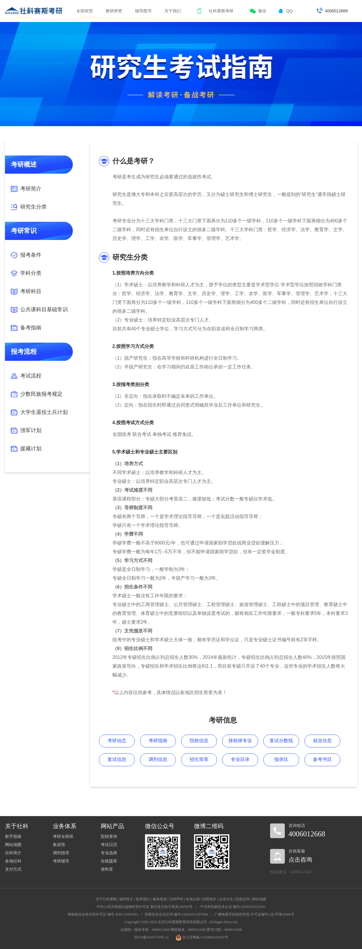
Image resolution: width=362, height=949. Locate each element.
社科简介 (13, 853)
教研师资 (114, 11)
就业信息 (322, 740)
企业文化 (226, 899)
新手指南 (13, 836)
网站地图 (13, 845)
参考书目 (322, 759)
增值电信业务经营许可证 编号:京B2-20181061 (103, 914)
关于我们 (172, 11)
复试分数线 (281, 740)
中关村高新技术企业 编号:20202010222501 (232, 907)
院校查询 (109, 836)
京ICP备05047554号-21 (151, 937)
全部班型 (84, 11)
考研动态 (116, 740)
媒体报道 (160, 899)
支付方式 (13, 869)
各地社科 (13, 861)
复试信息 (116, 759)
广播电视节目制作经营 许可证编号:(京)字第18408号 (254, 914)
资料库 (107, 869)
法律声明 (176, 899)
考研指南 (158, 740)
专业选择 (109, 853)
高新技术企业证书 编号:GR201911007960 (176, 914)
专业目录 (240, 759)
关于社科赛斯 (106, 899)
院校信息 (199, 740)
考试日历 (109, 845)
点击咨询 (300, 859)
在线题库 (109, 861)
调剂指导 (61, 853)
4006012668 (336, 11)
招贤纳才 (209, 899)
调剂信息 (158, 759)
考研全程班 (63, 836)
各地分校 (193, 899)
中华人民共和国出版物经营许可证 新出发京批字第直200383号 (145, 907)
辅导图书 (143, 11)
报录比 (281, 759)
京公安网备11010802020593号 (202, 937)
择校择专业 (240, 740)
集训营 (59, 845)
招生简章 (199, 759)
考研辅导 (61, 861)
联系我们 (143, 899)
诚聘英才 (126, 899)
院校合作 (243, 899)
